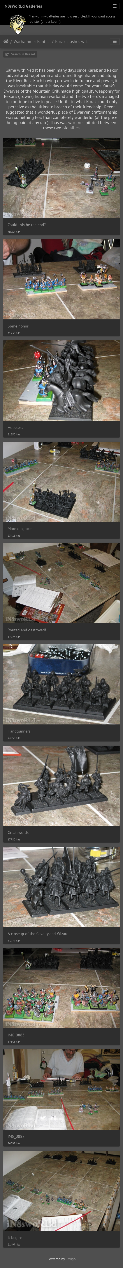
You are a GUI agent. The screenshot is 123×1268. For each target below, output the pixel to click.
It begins (15, 1237)
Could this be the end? (27, 224)
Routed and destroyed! (27, 630)
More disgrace (20, 528)
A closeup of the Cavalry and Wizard (38, 933)
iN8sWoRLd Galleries (23, 6)
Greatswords (18, 832)
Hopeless (15, 427)
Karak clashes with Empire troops (73, 41)
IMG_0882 (16, 1136)
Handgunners (19, 731)
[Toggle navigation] (114, 6)
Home (6, 41)
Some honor (18, 326)
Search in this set (20, 54)
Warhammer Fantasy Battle (32, 41)
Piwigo (70, 1259)
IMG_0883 (16, 1035)
